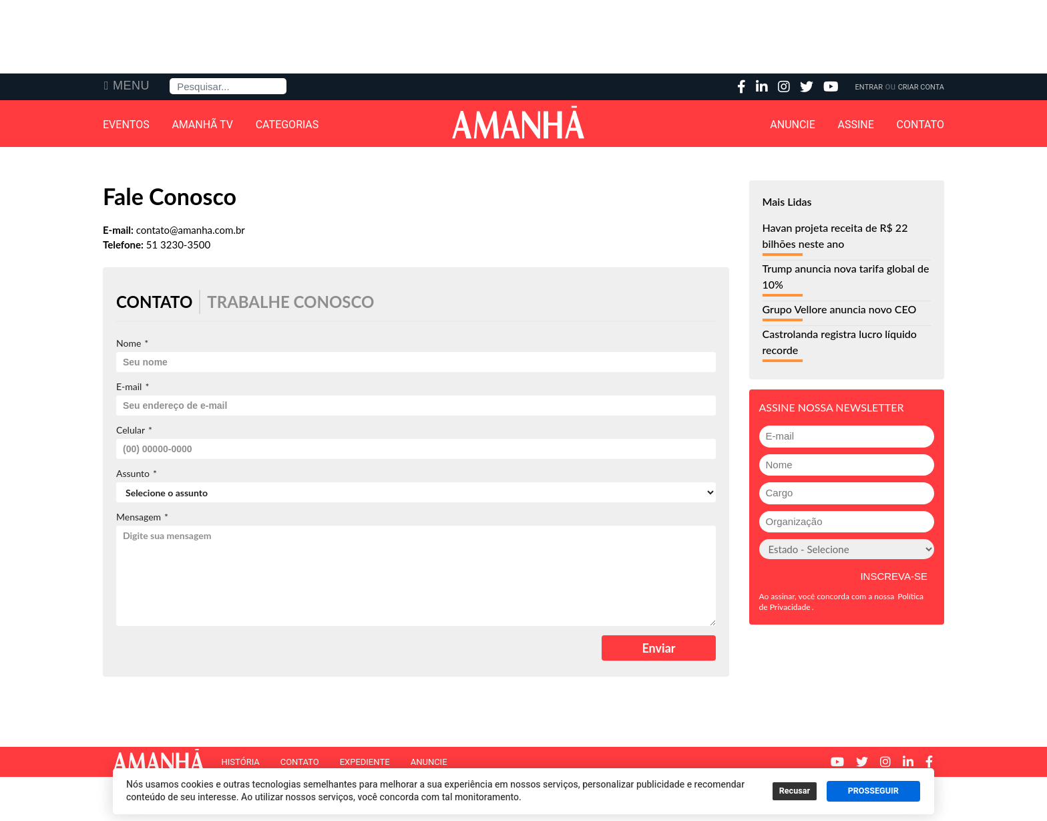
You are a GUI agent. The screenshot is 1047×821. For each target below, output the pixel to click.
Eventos (126, 125)
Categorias (287, 125)
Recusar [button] (794, 791)
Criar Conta (921, 87)
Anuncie (792, 125)
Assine (856, 125)
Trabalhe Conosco (290, 301)
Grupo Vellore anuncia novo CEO (840, 309)
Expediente (365, 762)
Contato (920, 125)
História (240, 762)
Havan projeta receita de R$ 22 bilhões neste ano (835, 235)
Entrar (869, 87)
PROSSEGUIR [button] (873, 791)
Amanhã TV (202, 125)
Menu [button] (131, 85)
